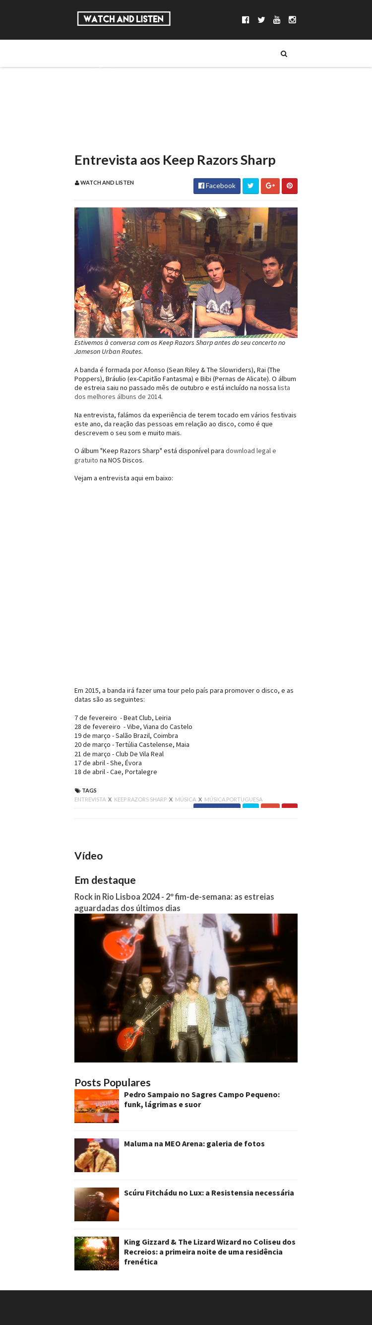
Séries (101, 86)
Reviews (104, 137)
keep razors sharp (141, 799)
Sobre (101, 53)
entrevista (90, 799)
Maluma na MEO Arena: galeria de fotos (194, 1143)
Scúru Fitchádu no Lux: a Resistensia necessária (209, 1192)
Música (103, 69)
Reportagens (112, 120)
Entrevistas (110, 103)
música (186, 799)
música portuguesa (233, 799)
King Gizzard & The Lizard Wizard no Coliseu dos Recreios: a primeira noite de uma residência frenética (210, 1251)
